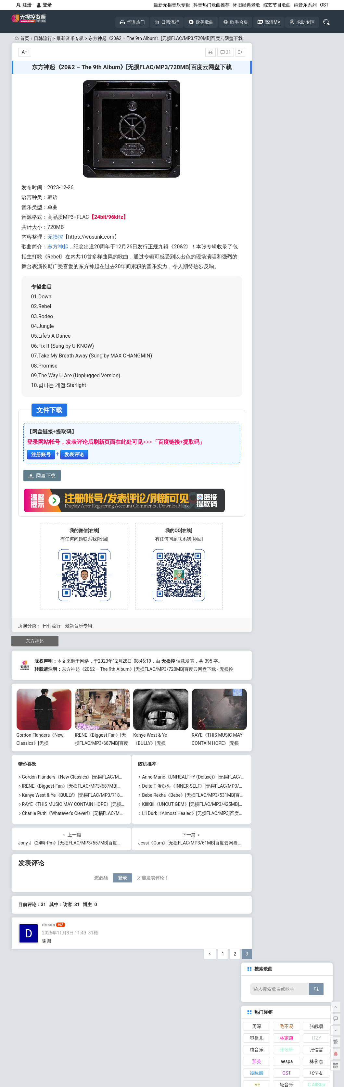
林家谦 (286, 118)
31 (211, 52)
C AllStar (316, 165)
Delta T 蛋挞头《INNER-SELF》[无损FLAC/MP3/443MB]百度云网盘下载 (207, 801)
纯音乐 (256, 129)
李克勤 (286, 176)
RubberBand (287, 200)
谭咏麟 (256, 153)
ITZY (316, 118)
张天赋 (286, 188)
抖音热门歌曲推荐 (211, 4)
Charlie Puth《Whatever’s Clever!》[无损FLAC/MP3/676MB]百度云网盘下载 (98, 828)
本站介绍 (150, 1063)
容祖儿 (256, 118)
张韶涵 (316, 176)
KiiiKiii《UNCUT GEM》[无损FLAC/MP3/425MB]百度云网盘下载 (199, 819)
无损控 (55, 237)
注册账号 (41, 464)
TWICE (316, 200)
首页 (22, 38)
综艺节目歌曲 (277, 4)
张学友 (316, 153)
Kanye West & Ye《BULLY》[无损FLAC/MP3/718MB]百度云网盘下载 (91, 810)
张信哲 (316, 129)
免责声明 (172, 1063)
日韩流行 (43, 38)
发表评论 (74, 464)
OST (324, 4)
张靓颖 (316, 106)
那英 (256, 141)
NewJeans (257, 188)
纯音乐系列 (305, 4)
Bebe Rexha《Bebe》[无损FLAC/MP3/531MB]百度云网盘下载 (197, 810)
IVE (256, 165)
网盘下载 (42, 486)
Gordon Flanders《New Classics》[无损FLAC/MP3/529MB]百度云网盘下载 (98, 792)
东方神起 (57, 247)
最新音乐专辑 (70, 38)
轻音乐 (286, 165)
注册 (24, 4)
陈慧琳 (256, 200)
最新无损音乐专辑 (172, 4)
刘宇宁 (316, 188)
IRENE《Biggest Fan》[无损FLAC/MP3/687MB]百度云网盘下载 (96, 758)
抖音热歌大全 (89, 1006)
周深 (256, 106)
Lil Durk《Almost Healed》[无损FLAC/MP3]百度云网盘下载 (194, 828)
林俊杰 (316, 141)
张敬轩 (286, 129)
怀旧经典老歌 (246, 4)
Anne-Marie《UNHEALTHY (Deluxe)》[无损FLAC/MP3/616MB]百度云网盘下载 (213, 792)
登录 (44, 4)
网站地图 (194, 1063)
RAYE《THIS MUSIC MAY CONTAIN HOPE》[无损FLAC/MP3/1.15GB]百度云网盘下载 (107, 819)
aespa (287, 141)
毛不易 (286, 106)
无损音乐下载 (40, 1018)
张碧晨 (256, 176)
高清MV (90, 1018)
